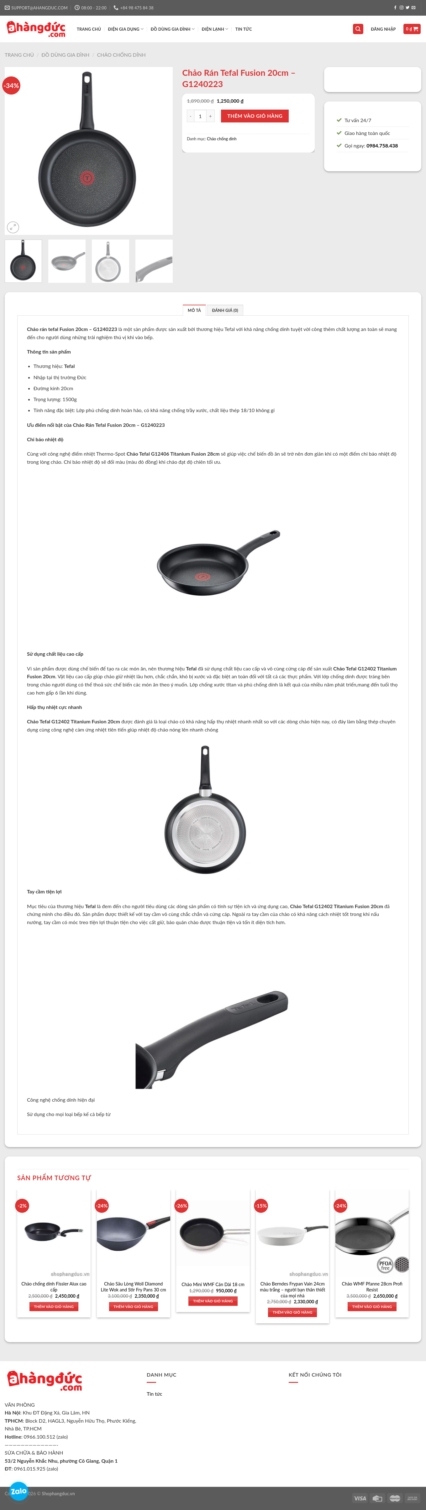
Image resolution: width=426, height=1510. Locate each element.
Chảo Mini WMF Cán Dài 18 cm (213, 1284)
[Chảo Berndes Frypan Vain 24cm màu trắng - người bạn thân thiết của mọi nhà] (292, 1233)
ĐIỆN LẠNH (215, 29)
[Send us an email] (413, 8)
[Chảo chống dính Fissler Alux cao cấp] (54, 1233)
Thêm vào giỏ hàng (254, 116)
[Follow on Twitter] (407, 8)
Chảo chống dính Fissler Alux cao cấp (53, 1286)
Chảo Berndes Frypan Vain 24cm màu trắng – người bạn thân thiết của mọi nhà (292, 1289)
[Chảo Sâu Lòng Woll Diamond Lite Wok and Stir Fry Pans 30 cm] (133, 1233)
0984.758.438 (382, 145)
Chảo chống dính (121, 55)
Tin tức (243, 29)
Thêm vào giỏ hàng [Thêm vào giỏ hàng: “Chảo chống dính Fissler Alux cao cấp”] (54, 1307)
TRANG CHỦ (89, 29)
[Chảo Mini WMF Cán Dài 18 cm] (213, 1233)
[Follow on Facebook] (395, 8)
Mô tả (194, 310)
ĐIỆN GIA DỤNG (126, 29)
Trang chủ (19, 55)
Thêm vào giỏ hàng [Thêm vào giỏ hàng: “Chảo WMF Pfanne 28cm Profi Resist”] (372, 1307)
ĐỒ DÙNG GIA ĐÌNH (173, 29)
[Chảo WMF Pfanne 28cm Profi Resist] (372, 1233)
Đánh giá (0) (225, 310)
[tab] (194, 310)
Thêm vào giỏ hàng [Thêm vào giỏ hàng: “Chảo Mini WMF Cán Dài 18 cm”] (213, 1301)
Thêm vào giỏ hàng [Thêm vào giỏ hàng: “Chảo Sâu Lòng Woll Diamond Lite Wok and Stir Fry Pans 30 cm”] (133, 1307)
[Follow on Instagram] (401, 8)
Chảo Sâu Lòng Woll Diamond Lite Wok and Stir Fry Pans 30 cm (133, 1286)
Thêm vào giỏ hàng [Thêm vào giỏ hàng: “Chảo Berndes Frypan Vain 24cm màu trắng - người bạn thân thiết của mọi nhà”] (293, 1312)
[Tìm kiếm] (358, 29)
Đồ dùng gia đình (65, 55)
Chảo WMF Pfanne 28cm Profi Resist (372, 1286)
